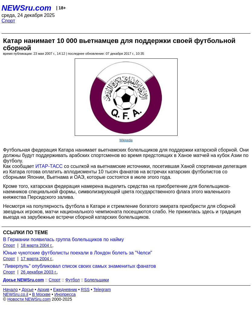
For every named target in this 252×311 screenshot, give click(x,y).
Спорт (8, 20)
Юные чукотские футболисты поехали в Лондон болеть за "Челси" (77, 252)
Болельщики (96, 279)
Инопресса (65, 294)
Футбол (72, 279)
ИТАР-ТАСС (49, 166)
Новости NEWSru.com (29, 299)
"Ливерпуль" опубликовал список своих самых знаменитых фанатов (79, 266)
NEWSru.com (26, 7)
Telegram (102, 289)
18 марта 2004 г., (37, 245)
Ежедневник (65, 289)
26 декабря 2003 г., (39, 272)
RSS (85, 289)
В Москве (41, 294)
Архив (43, 289)
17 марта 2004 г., (37, 258)
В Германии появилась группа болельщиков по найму (63, 239)
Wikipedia (126, 140)
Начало (10, 289)
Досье (27, 289)
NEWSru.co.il (15, 294)
